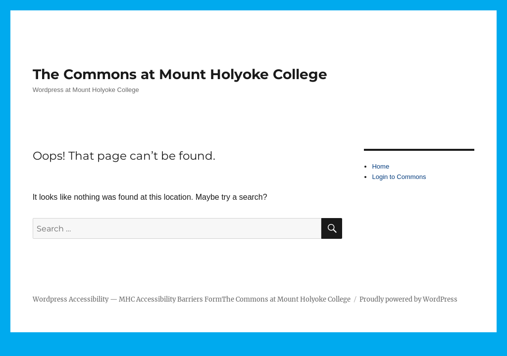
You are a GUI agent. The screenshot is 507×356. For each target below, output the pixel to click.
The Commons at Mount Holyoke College (180, 74)
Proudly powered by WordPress (408, 299)
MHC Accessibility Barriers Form (170, 299)
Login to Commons (399, 176)
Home (380, 166)
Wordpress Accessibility (70, 299)
